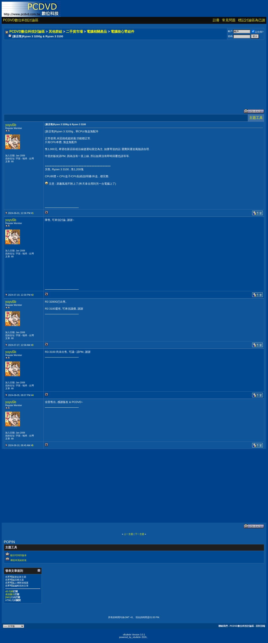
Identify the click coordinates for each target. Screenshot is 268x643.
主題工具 (256, 117)
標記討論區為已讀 (251, 20)
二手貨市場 (74, 31)
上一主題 (128, 534)
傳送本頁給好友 (18, 560)
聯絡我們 (223, 626)
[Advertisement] (131, 70)
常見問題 (229, 20)
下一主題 (139, 534)
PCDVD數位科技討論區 (20, 20)
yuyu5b (10, 125)
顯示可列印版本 (18, 555)
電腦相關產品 (97, 31)
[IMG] (8, 597)
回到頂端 (260, 626)
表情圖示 (10, 594)
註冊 (216, 20)
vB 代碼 (9, 591)
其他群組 (55, 31)
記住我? (257, 32)
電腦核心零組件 (122, 31)
